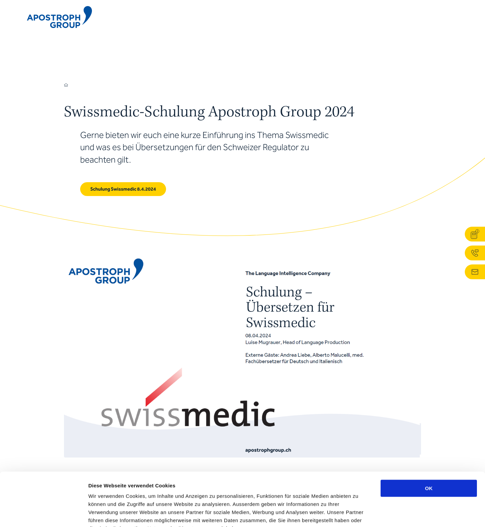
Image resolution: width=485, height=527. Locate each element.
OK (429, 438)
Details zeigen (358, 514)
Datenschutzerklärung (241, 486)
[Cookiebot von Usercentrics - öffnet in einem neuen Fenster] (43, 514)
